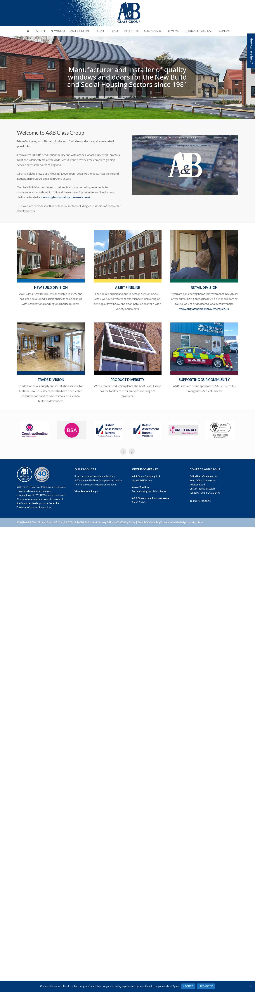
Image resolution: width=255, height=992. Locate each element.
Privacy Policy (54, 522)
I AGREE (188, 986)
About (40, 30)
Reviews (173, 30)
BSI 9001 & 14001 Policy (77, 522)
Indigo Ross (196, 522)
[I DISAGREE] (250, 986)
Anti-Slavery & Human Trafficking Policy (114, 522)
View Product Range (86, 491)
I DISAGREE (206, 986)
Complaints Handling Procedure (155, 522)
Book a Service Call (199, 30)
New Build (58, 30)
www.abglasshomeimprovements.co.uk (66, 197)
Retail (100, 30)
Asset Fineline (80, 30)
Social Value (153, 30)
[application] (185, 165)
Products (131, 30)
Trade (114, 30)
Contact (225, 30)
